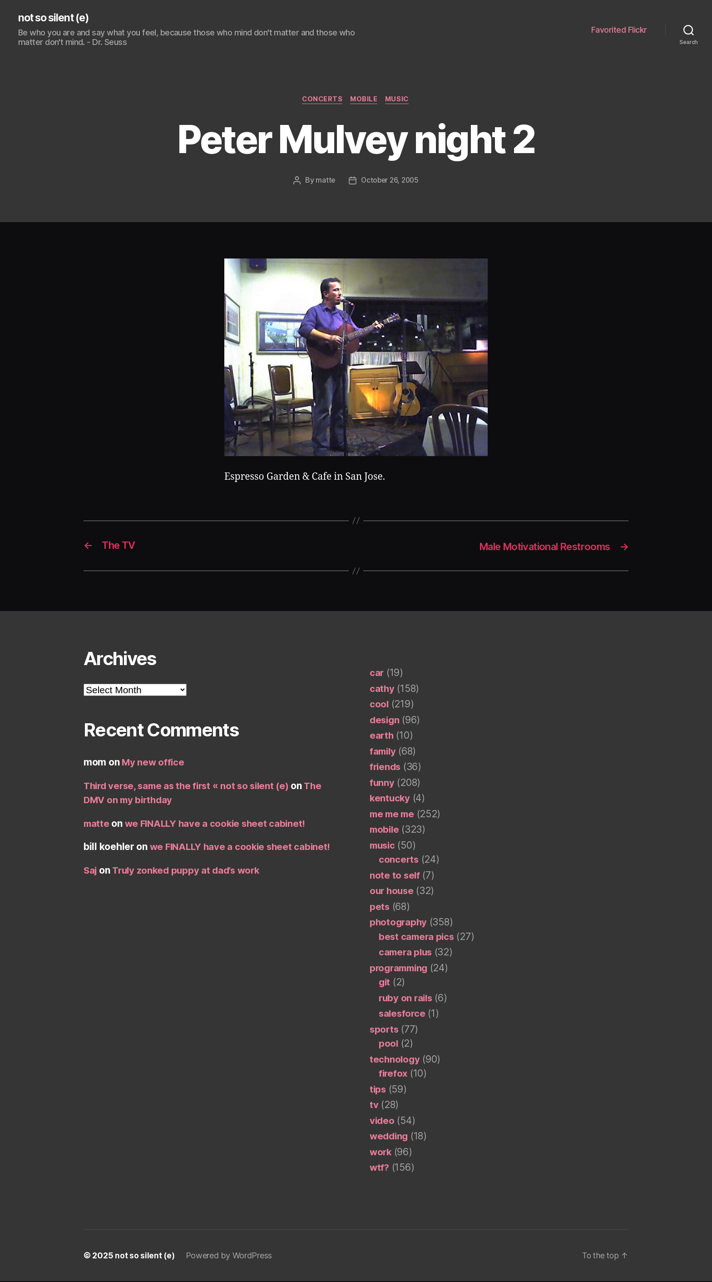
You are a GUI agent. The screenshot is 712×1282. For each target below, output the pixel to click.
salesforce (403, 1014)
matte (324, 181)
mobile (364, 100)
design (385, 720)
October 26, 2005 (390, 181)
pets (380, 907)
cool (379, 705)
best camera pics (418, 937)
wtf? (380, 1168)
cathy (382, 689)
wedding (390, 1137)
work (381, 1152)
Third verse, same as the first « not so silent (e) (191, 786)
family (383, 752)
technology (395, 1060)
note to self (395, 876)
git (385, 983)
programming (400, 968)
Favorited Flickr (619, 30)
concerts (320, 100)
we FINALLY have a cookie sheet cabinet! (219, 824)
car (377, 673)
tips (378, 1090)
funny (382, 783)
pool (389, 1044)
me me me (393, 814)
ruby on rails (407, 998)
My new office (154, 763)
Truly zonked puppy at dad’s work (190, 871)
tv (374, 1105)
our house (393, 891)
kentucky (390, 799)
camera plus (407, 953)
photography (399, 923)
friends (386, 767)
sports (385, 1030)
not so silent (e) (56, 18)
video (383, 1121)
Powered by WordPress (229, 1256)
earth (382, 736)
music (399, 100)
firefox (394, 1074)
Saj (91, 871)
